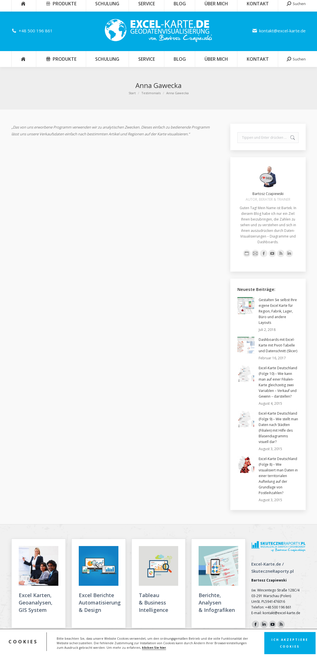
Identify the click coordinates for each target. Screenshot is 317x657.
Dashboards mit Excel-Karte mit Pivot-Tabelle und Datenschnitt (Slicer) (278, 345)
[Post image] (245, 305)
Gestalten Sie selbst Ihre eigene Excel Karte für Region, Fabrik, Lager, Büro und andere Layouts (278, 311)
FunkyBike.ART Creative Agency (282, 648)
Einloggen (295, 5)
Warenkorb (266, 5)
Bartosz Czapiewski (268, 193)
